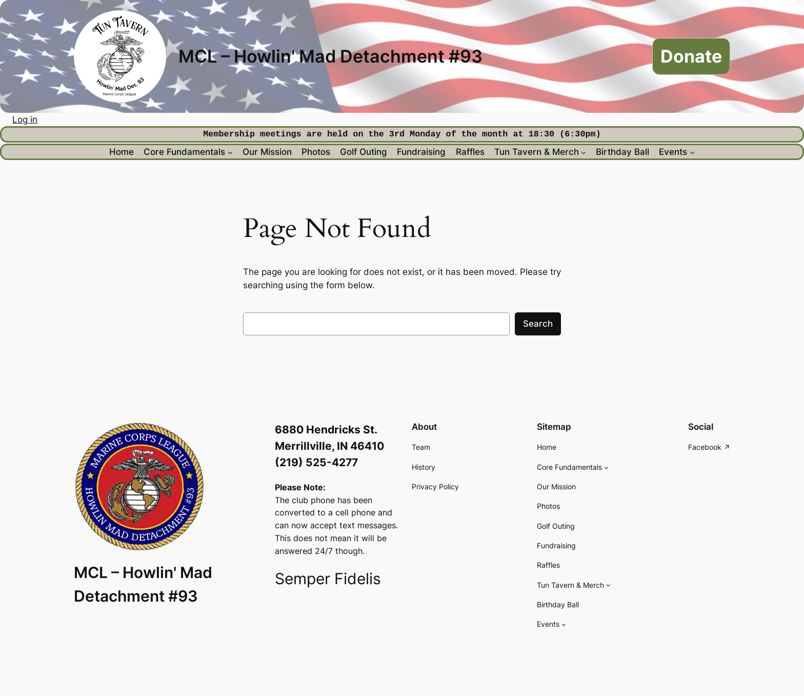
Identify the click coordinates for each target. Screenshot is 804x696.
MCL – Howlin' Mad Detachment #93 (330, 56)
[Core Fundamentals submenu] (230, 151)
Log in (24, 119)
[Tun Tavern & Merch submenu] (583, 151)
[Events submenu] (692, 151)
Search (538, 324)
